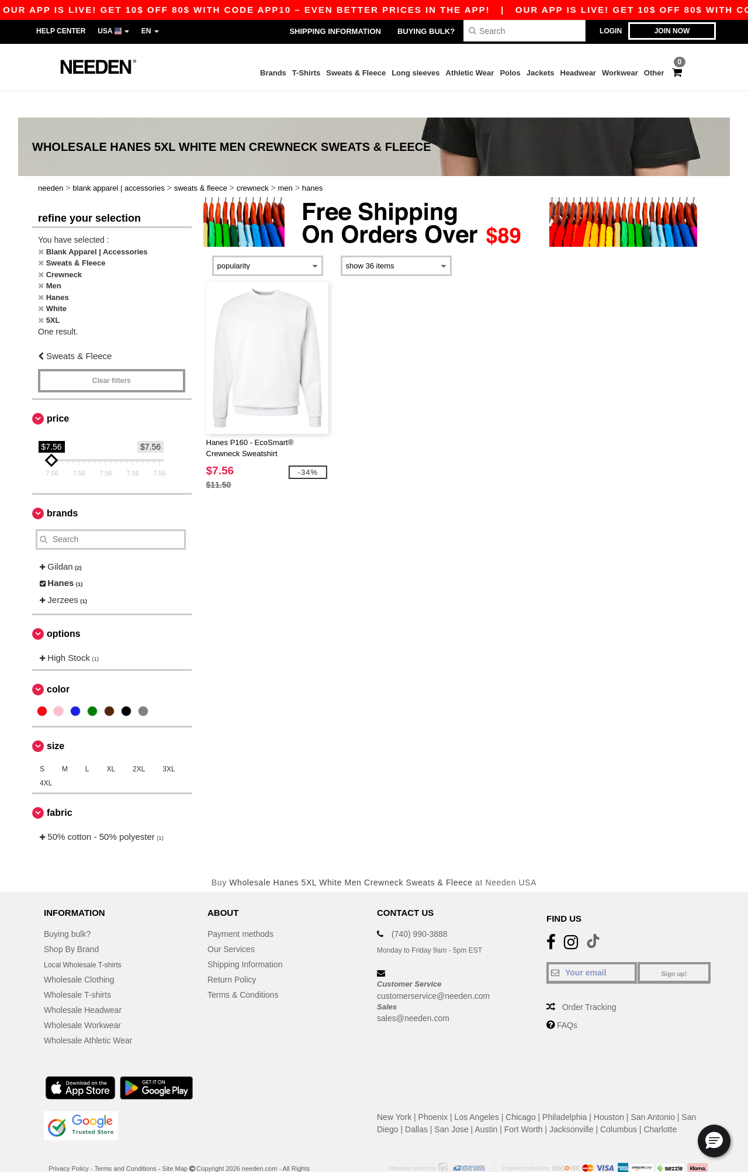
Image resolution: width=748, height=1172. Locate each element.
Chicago (520, 1090)
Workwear (620, 72)
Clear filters (111, 354)
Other (654, 72)
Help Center (60, 31)
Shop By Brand (71, 923)
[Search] (524, 30)
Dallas (416, 1103)
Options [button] (64, 607)
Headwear (578, 72)
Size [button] (55, 720)
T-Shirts (306, 72)
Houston (609, 1090)
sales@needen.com (413, 992)
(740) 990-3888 (420, 907)
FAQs (567, 999)
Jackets (541, 72)
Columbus (618, 1103)
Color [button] (58, 663)
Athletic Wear (470, 72)
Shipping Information (334, 31)
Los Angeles (477, 1090)
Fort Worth (523, 1103)
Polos (510, 72)
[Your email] (591, 946)
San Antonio (653, 1090)
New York (394, 1090)
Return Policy (231, 953)
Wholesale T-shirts (77, 968)
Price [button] (58, 392)
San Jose (451, 1103)
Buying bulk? (426, 31)
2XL (139, 743)
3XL (168, 743)
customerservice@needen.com (433, 969)
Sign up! (674, 947)
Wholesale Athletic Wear (88, 1014)
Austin (486, 1103)
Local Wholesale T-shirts (88, 938)
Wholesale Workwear (82, 999)
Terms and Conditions (125, 1142)
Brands (273, 72)
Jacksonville (571, 1103)
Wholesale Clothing (79, 953)
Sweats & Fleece (356, 72)
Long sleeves (415, 72)
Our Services (231, 923)
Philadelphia (564, 1090)
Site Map (175, 1142)
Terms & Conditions (242, 968)
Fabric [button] (59, 786)
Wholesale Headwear (83, 983)
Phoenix (433, 1090)
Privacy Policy (68, 1142)
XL (110, 743)
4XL (46, 757)
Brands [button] (62, 487)
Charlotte (660, 1103)
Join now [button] (672, 31)
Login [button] (611, 31)
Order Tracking (589, 980)
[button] (714, 1141)
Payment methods (240, 907)
